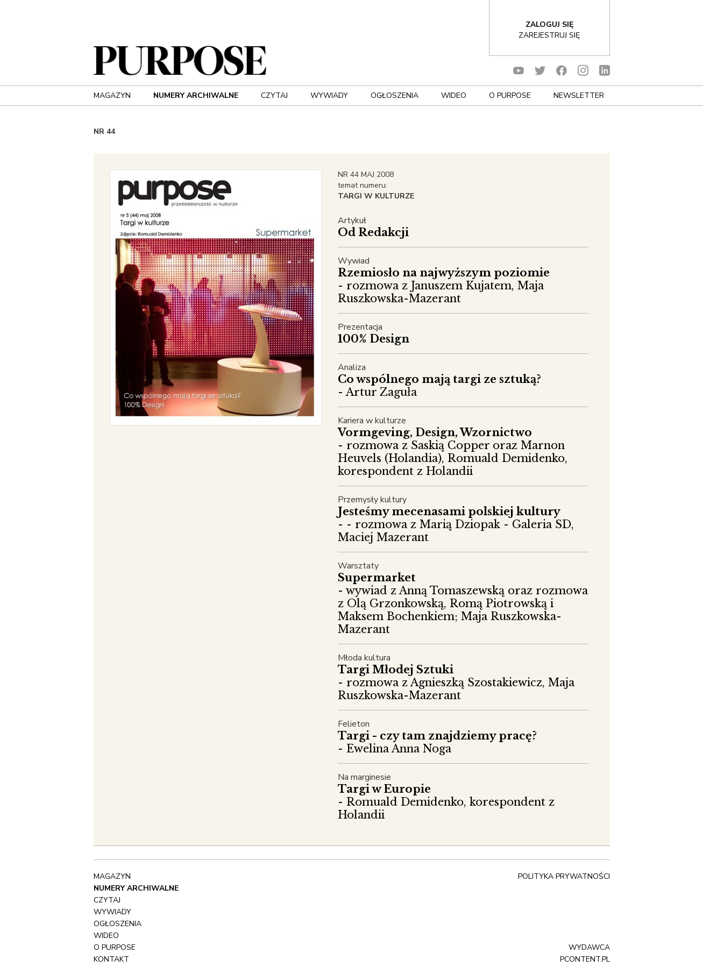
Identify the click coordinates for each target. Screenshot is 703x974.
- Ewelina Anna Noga (437, 742)
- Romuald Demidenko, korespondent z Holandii (446, 802)
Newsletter (578, 95)
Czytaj (274, 95)
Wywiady (329, 95)
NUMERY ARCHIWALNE (195, 95)
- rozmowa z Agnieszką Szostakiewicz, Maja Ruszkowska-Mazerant (456, 682)
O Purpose (510, 95)
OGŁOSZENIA (394, 95)
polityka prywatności (564, 876)
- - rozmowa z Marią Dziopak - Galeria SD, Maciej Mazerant (456, 524)
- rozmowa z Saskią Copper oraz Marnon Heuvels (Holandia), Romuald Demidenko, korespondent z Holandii (452, 452)
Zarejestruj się (549, 35)
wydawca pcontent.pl (585, 953)
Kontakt (111, 959)
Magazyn (112, 95)
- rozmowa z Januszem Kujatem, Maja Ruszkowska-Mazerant (444, 285)
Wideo (453, 95)
